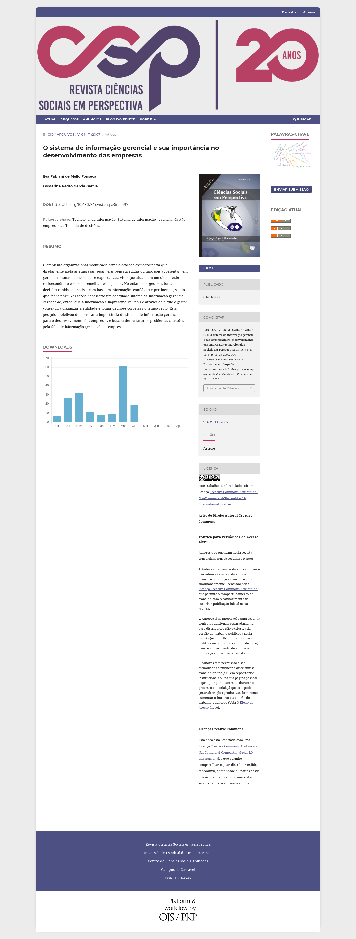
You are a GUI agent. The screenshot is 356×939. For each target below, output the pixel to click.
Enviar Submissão (291, 189)
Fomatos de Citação (223, 388)
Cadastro (289, 12)
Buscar (302, 119)
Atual (50, 119)
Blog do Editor (121, 119)
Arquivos (69, 119)
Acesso (309, 12)
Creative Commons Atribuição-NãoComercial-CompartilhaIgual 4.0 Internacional (228, 752)
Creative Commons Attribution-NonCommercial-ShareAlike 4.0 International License (228, 498)
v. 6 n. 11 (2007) (89, 134)
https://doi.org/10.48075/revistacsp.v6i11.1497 (90, 204)
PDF (209, 268)
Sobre (146, 119)
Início (48, 134)
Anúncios (92, 119)
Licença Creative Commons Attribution (228, 589)
